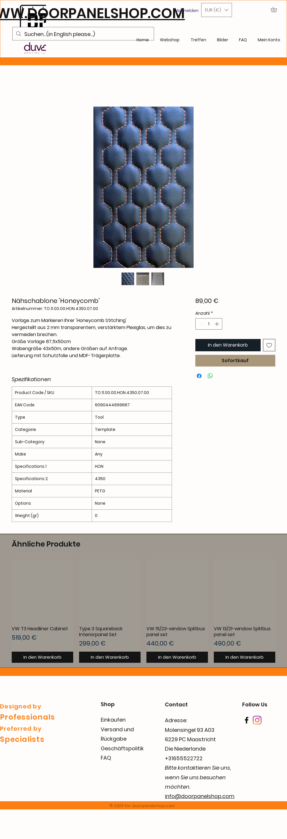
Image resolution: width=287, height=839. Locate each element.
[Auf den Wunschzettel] (269, 345)
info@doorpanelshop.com (200, 796)
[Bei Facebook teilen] (199, 375)
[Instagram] (257, 720)
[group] (143, 611)
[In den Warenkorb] (42, 657)
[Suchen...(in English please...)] (82, 34)
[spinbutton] (208, 324)
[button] (216, 10)
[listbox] (216, 10)
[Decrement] (200, 324)
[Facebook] (246, 720)
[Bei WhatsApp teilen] (210, 375)
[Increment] (217, 324)
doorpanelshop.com (153, 806)
